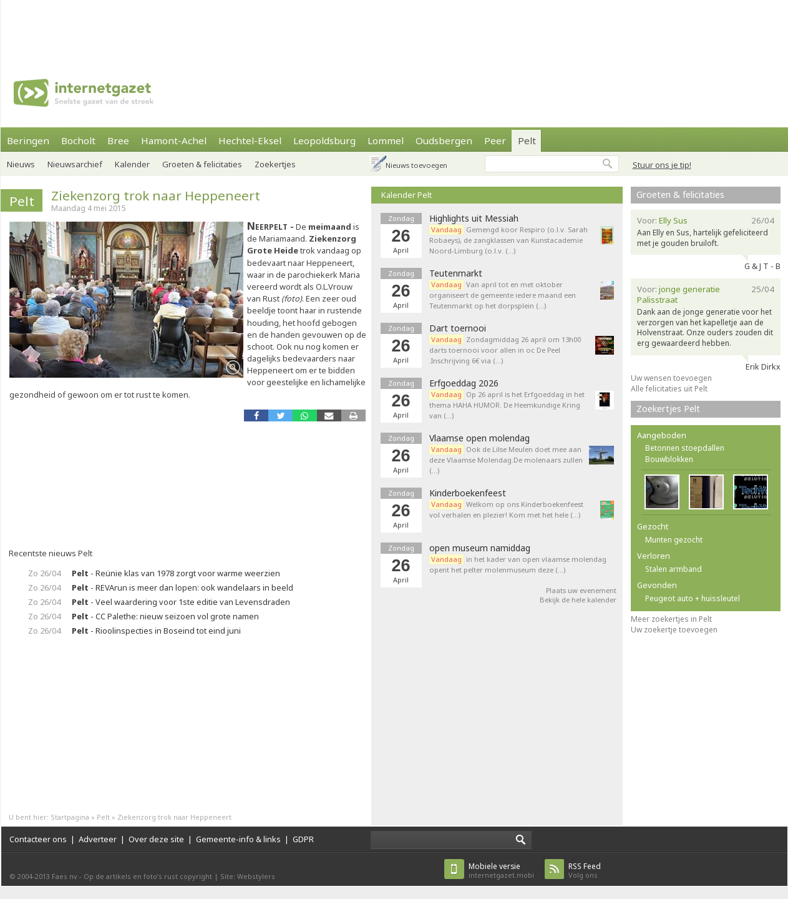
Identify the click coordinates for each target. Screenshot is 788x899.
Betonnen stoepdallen (684, 448)
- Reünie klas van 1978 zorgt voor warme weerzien (176, 573)
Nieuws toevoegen (416, 165)
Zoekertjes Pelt (668, 409)
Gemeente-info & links (238, 839)
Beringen (28, 140)
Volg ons (584, 871)
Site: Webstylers (247, 876)
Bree (118, 140)
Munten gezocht (674, 539)
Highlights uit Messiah (473, 218)
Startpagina (70, 817)
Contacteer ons (38, 839)
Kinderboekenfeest (467, 493)
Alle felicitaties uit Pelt (669, 388)
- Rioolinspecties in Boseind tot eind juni (156, 630)
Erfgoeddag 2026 (464, 383)
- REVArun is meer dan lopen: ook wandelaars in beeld (182, 587)
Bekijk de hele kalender (578, 599)
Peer (495, 140)
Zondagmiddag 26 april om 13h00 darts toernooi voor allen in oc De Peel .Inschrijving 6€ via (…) (505, 350)
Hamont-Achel (174, 140)
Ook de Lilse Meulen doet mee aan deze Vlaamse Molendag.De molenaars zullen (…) (506, 460)
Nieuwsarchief (74, 164)
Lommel (385, 140)
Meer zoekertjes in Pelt (671, 619)
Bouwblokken (669, 459)
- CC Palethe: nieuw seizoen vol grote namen (165, 616)
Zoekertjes (275, 164)
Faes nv (64, 876)
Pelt (527, 140)
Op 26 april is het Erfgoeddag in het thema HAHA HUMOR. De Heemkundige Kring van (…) (507, 405)
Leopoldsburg (324, 140)
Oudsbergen (444, 140)
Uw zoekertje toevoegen (674, 629)
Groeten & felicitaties (202, 164)
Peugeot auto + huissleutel (692, 598)
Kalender (132, 164)
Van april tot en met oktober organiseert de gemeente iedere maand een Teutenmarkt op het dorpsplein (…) (502, 295)
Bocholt (78, 140)
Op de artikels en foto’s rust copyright (148, 876)
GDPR (303, 839)
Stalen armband (673, 569)
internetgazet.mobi (501, 871)
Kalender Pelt (406, 194)
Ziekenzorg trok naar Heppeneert (155, 195)
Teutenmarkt (455, 273)
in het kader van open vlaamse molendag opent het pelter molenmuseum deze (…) (517, 564)
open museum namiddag (479, 548)
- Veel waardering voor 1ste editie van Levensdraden (181, 601)
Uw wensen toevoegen (671, 378)
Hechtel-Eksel (249, 140)
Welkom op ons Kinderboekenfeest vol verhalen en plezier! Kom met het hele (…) (506, 509)
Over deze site (156, 839)
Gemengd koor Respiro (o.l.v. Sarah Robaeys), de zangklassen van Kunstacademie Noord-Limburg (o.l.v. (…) (508, 240)
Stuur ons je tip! (662, 164)
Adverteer (98, 839)
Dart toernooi (457, 328)
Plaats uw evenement (581, 590)
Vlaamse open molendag (479, 438)
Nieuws (21, 164)
